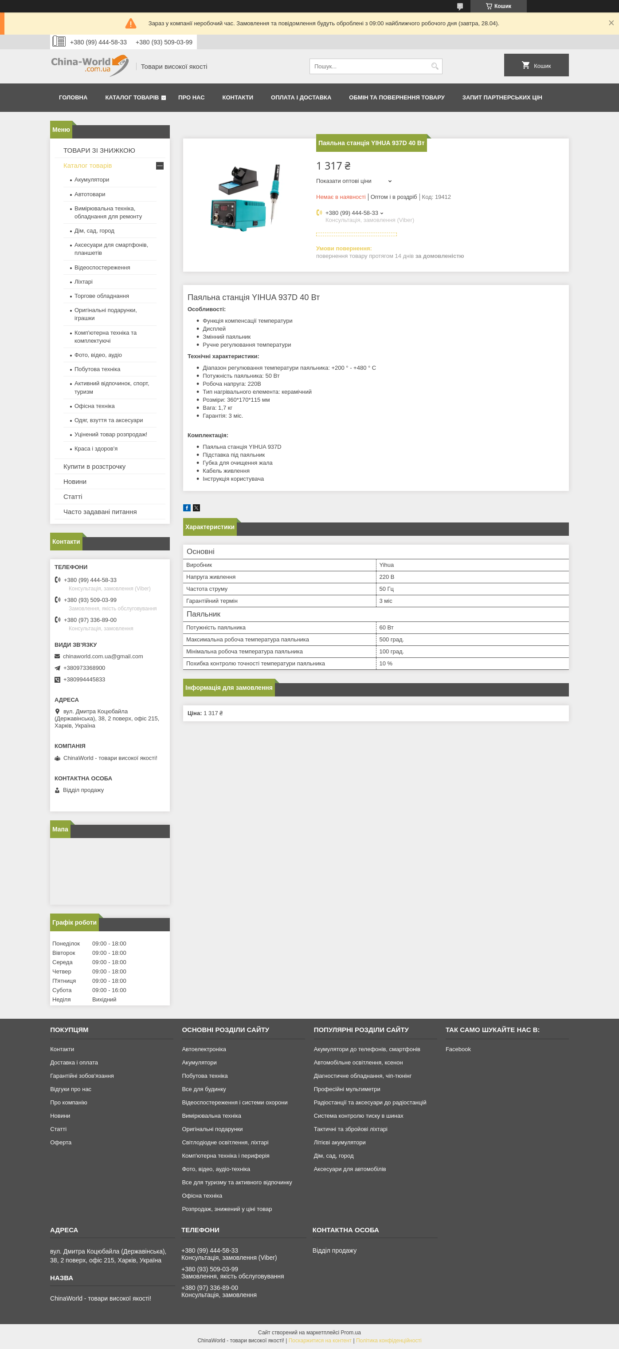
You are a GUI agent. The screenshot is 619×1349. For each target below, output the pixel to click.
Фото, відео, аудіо (98, 355)
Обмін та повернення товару (396, 97)
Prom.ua (351, 1332)
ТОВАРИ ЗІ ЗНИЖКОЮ (99, 150)
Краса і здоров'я (96, 448)
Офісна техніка (94, 406)
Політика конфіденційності (389, 1340)
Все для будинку (204, 1089)
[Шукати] (435, 66)
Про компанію (68, 1102)
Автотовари (90, 194)
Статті (72, 496)
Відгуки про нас (70, 1089)
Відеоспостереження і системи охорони (234, 1102)
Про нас (191, 97)
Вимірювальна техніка (211, 1115)
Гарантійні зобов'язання (82, 1075)
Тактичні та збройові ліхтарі (351, 1129)
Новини (74, 481)
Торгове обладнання (101, 296)
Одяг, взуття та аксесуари (108, 420)
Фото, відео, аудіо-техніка (216, 1169)
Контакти (238, 97)
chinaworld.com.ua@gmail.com (103, 656)
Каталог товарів (132, 97)
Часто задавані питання (100, 511)
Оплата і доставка (301, 97)
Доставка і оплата (74, 1062)
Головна (73, 97)
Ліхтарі (83, 281)
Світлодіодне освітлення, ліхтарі (225, 1142)
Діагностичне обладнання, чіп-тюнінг (363, 1075)
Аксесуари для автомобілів (350, 1169)
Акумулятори (91, 179)
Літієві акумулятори (340, 1142)
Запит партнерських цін (502, 97)
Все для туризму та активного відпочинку (237, 1182)
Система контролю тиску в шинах (359, 1115)
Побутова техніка (97, 369)
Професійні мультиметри (347, 1089)
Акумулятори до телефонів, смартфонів (367, 1049)
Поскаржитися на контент (320, 1340)
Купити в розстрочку (94, 466)
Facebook (458, 1049)
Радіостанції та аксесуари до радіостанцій (370, 1102)
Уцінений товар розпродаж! (110, 434)
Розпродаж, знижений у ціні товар (227, 1209)
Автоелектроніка (204, 1049)
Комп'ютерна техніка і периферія (226, 1155)
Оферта (60, 1142)
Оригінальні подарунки (212, 1129)
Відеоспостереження (102, 267)
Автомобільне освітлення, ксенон (358, 1062)
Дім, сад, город (94, 230)
